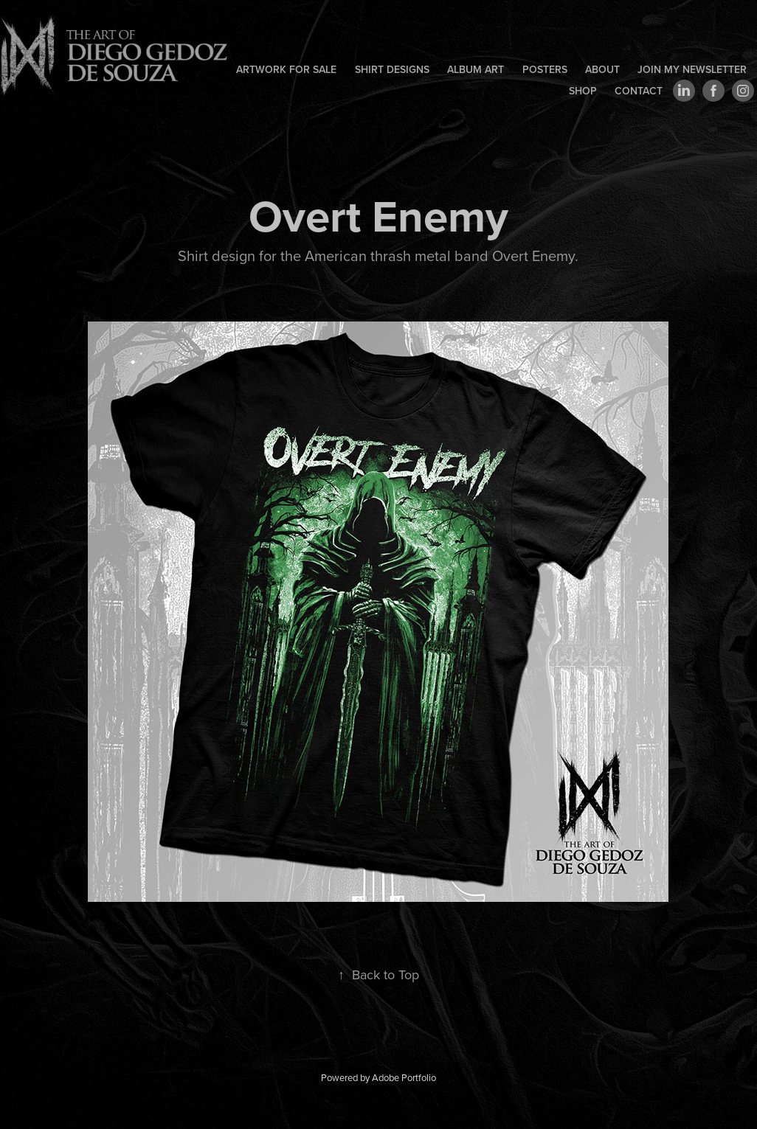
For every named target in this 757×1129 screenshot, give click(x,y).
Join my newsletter (692, 69)
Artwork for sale (286, 69)
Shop (583, 90)
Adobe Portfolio (404, 1077)
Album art (475, 69)
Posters (544, 69)
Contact (639, 90)
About (602, 69)
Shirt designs (392, 69)
